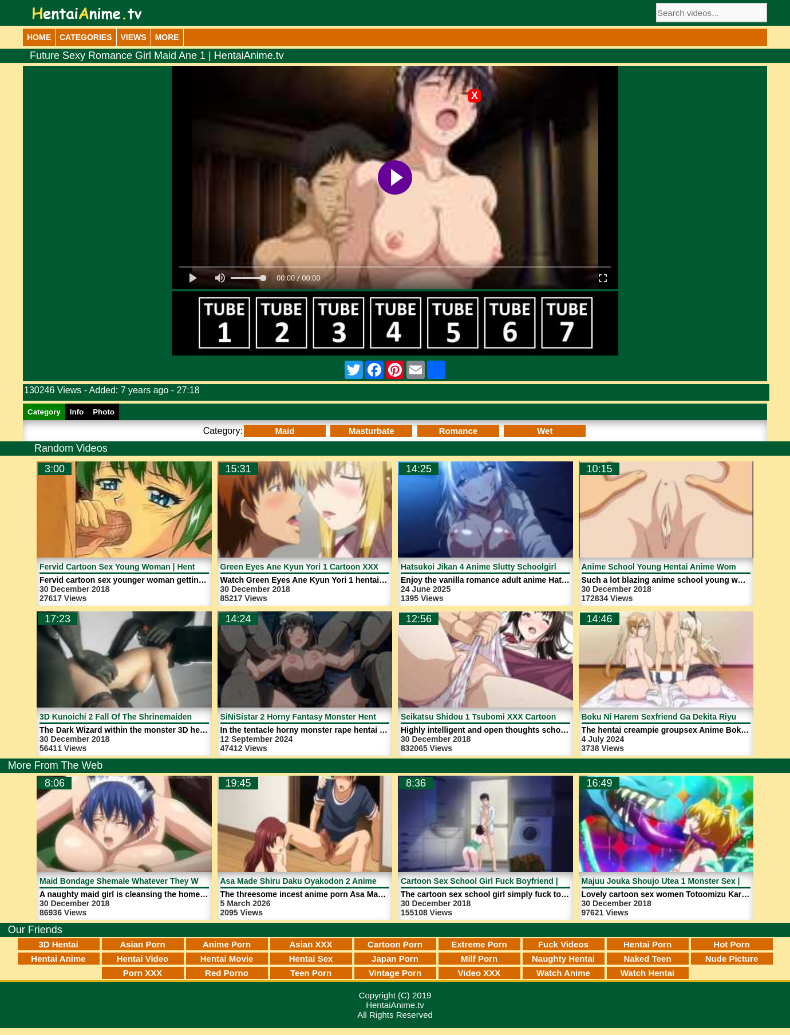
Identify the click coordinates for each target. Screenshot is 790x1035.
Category (44, 412)
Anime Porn (227, 944)
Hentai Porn (647, 944)
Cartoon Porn (395, 944)
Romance (458, 431)
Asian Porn (142, 944)
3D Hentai (58, 944)
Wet (544, 431)
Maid (284, 431)
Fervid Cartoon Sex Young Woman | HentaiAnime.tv (137, 566)
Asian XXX (310, 944)
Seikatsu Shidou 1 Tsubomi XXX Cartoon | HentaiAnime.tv (511, 716)
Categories (86, 37)
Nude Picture (732, 958)
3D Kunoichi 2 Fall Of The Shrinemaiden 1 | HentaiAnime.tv (151, 716)
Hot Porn (731, 944)
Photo (103, 412)
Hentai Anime (58, 958)
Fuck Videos (563, 944)
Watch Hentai (647, 973)
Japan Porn (395, 958)
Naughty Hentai (563, 958)
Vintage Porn (395, 973)
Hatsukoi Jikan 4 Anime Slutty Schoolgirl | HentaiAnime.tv (511, 566)
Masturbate (371, 431)
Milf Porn (479, 958)
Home (39, 37)
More (167, 37)
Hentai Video (143, 958)
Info (77, 412)
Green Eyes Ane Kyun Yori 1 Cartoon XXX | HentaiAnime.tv (332, 566)
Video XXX (479, 973)
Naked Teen (647, 958)
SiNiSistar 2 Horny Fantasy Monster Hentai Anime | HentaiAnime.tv (347, 716)
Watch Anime (563, 973)
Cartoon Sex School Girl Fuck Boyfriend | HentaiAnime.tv (509, 881)
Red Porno (226, 973)
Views (134, 37)
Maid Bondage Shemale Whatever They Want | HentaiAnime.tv (157, 881)
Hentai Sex (311, 958)
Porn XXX (142, 973)
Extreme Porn (479, 944)
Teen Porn (310, 973)
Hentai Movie (227, 958)
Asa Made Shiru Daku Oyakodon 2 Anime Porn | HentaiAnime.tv (341, 881)
